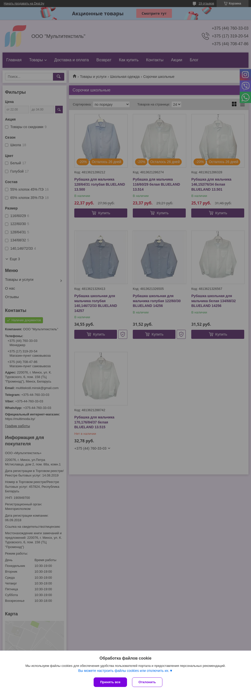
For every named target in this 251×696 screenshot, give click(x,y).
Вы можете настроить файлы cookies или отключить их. (123, 671)
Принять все (110, 682)
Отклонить (147, 682)
